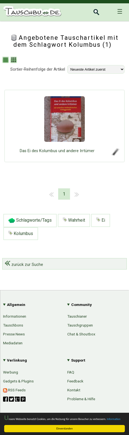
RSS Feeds (14, 390)
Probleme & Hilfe (81, 399)
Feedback (75, 381)
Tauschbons (13, 325)
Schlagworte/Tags (30, 220)
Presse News (14, 334)
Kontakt (73, 390)
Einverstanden (64, 428)
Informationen (14, 316)
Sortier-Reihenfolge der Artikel (37, 69)
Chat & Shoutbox (81, 334)
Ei (100, 220)
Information (113, 419)
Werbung (10, 372)
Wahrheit (74, 220)
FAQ (70, 372)
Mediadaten (13, 343)
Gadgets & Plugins (18, 381)
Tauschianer (77, 316)
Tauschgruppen (80, 325)
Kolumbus (20, 233)
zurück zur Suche (24, 264)
